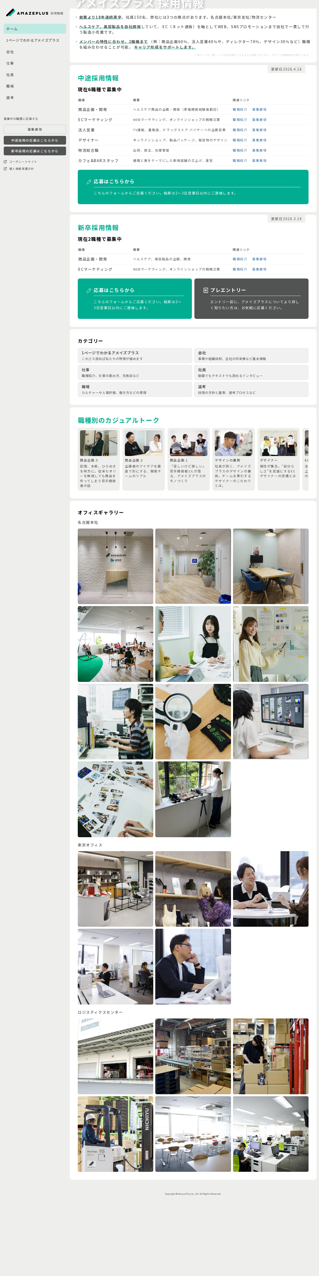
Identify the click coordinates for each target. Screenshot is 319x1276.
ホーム (12, 28)
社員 (10, 74)
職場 (10, 86)
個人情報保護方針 (19, 169)
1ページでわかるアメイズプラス (33, 40)
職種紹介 (240, 180)
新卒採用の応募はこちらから (35, 151)
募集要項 (35, 129)
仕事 (10, 63)
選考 (10, 97)
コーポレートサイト (20, 162)
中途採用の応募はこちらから (35, 140)
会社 (10, 51)
